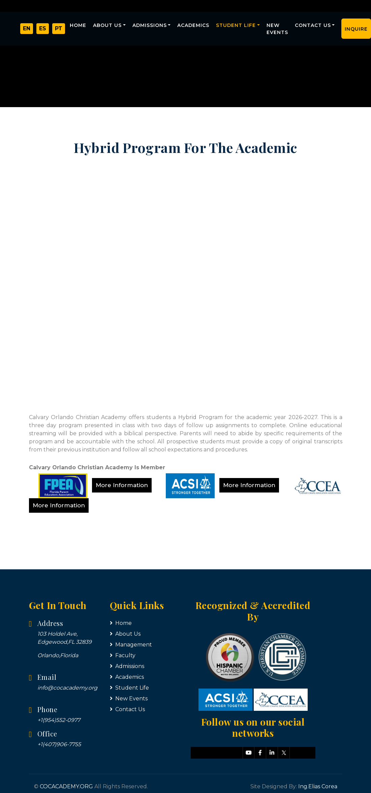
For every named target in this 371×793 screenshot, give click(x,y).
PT (58, 29)
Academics (193, 25)
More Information (122, 485)
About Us (107, 25)
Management (131, 644)
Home (78, 25)
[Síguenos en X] (284, 753)
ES (42, 29)
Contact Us (313, 25)
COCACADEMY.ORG (66, 786)
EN (26, 29)
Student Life (236, 25)
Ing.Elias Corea (317, 786)
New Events (277, 28)
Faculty (122, 655)
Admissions (149, 25)
